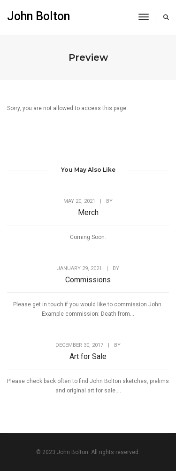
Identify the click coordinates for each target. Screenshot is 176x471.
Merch (88, 212)
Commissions (88, 279)
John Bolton (38, 16)
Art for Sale (88, 356)
